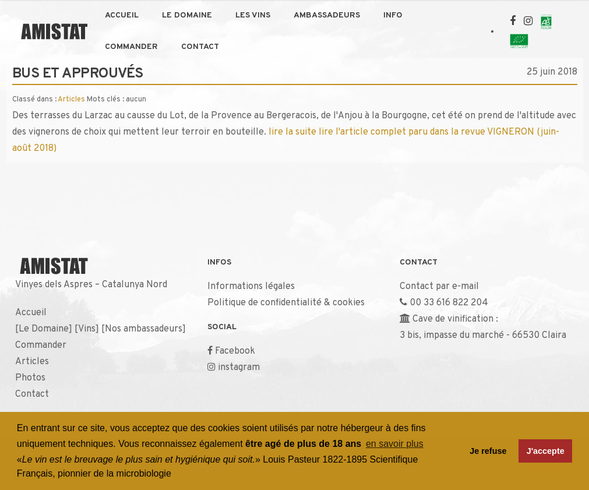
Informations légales (251, 286)
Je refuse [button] (488, 451)
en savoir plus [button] (395, 444)
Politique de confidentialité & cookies (286, 303)
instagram (239, 367)
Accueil (122, 15)
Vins (87, 329)
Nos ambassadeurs (143, 329)
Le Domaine (187, 15)
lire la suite (292, 132)
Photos (30, 378)
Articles (71, 99)
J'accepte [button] (546, 451)
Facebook (235, 351)
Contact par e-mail (439, 286)
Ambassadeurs (327, 15)
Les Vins (252, 15)
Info (393, 15)
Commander (131, 47)
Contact (200, 47)
